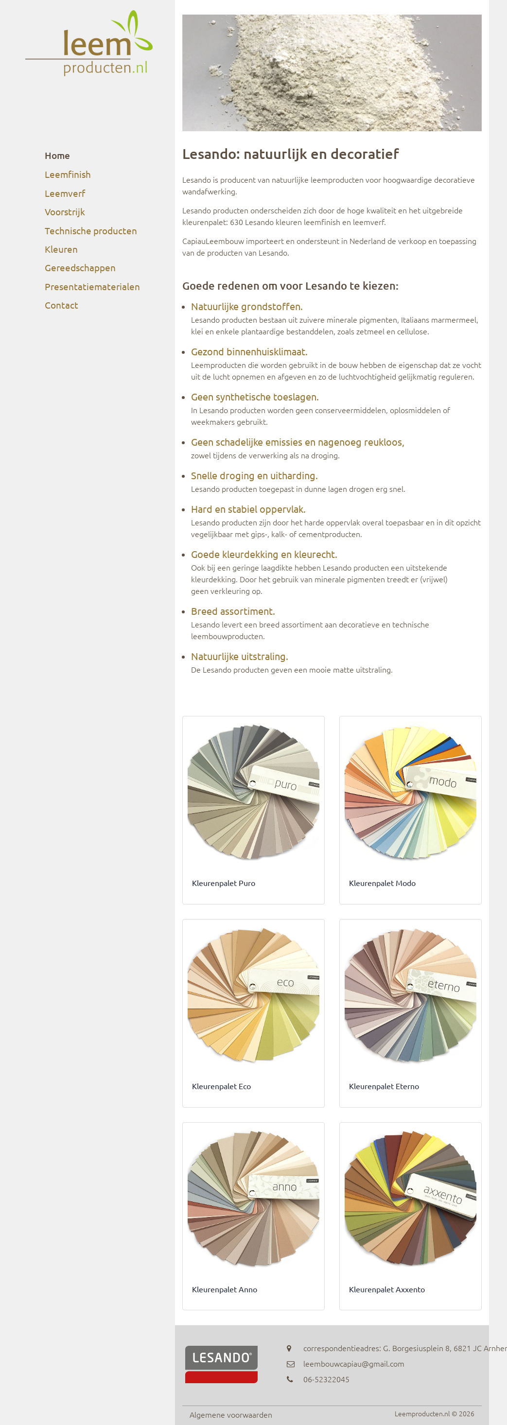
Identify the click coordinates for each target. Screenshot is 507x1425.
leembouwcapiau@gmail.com (353, 1363)
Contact (61, 305)
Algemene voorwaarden (231, 1414)
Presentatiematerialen (92, 286)
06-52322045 (326, 1378)
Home (57, 155)
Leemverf (65, 193)
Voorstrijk (65, 211)
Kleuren (61, 249)
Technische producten (91, 230)
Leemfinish (68, 174)
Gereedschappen (80, 267)
